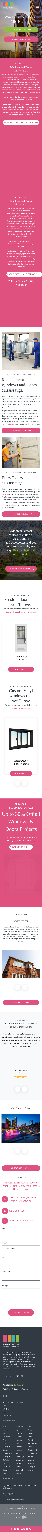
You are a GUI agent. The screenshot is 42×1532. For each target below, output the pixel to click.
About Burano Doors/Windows (13, 1401)
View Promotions (21, 847)
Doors (5, 1404)
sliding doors (11, 424)
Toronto (31, 1456)
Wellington (31, 1465)
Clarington (6, 1456)
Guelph (5, 1469)
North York (19, 1469)
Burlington (6, 1446)
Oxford (30, 1432)
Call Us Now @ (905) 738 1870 (21, 139)
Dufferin (6, 1459)
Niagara (18, 1462)
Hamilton (19, 1429)
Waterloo (31, 1462)
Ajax (4, 1426)
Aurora (5, 1429)
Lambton (19, 1439)
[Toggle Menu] (37, 7)
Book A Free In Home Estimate (21, 122)
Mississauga (20, 1456)
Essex (5, 1462)
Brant (5, 1439)
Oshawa (31, 1426)
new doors (5, 494)
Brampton (6, 1436)
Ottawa (30, 1429)
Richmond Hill (32, 1442)
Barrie (5, 1432)
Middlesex (19, 1449)
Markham (19, 1446)
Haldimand (19, 1426)
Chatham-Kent (8, 1452)
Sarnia (30, 1446)
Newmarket (20, 1459)
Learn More (21, 669)
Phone (4, 1242)
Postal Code (6, 1270)
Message (5, 1285)
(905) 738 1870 (17, 1209)
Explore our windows (21, 514)
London (18, 1442)
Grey (4, 1472)
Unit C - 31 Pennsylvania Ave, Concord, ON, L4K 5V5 (23, 1198)
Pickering (31, 1439)
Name (4, 1227)
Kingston (19, 1432)
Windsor (31, 1469)
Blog (4, 1411)
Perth (30, 1436)
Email (4, 1256)
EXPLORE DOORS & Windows (21, 569)
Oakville (18, 1472)
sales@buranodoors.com (21, 1219)
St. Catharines (32, 1452)
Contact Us (7, 1414)
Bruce (5, 1442)
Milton (18, 1452)
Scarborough (32, 1449)
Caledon (6, 1449)
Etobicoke (6, 1465)
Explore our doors (21, 430)
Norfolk (18, 1465)
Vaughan (31, 1459)
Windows (6, 1408)
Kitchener (19, 1436)
